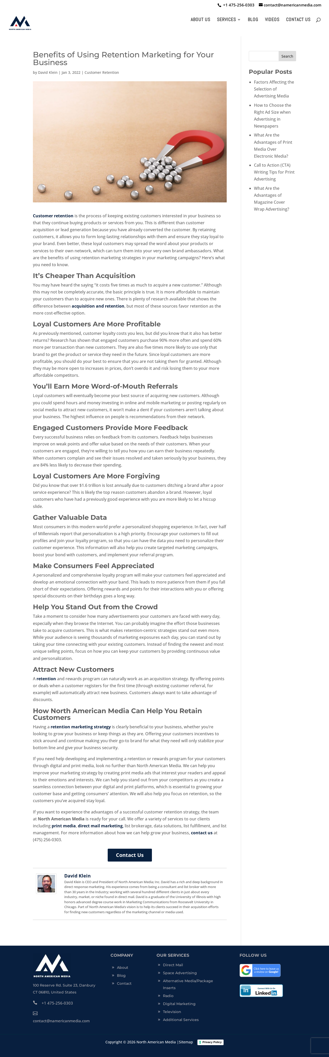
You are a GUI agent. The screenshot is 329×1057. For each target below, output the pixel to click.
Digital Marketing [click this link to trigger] (179, 1003)
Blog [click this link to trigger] (253, 20)
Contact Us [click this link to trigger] (298, 20)
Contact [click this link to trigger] (124, 983)
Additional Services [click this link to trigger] (181, 1019)
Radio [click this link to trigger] (168, 995)
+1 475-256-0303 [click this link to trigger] (53, 1003)
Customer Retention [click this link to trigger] (102, 72)
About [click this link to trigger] (122, 967)
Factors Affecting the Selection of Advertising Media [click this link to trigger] (274, 89)
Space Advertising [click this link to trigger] (180, 973)
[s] (272, 56)
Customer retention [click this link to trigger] (53, 216)
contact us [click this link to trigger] (202, 833)
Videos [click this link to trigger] (272, 20)
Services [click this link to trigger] (226, 20)
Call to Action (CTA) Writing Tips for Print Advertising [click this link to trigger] (274, 172)
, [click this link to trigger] (101, 826)
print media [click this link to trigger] (64, 826)
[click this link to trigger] (237, 4)
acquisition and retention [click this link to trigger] (98, 306)
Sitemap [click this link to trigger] (186, 1042)
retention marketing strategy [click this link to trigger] (81, 727)
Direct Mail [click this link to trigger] (173, 965)
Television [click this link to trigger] (172, 1011)
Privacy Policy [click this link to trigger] (212, 1042)
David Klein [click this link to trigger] (48, 72)
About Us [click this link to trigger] (200, 20)
